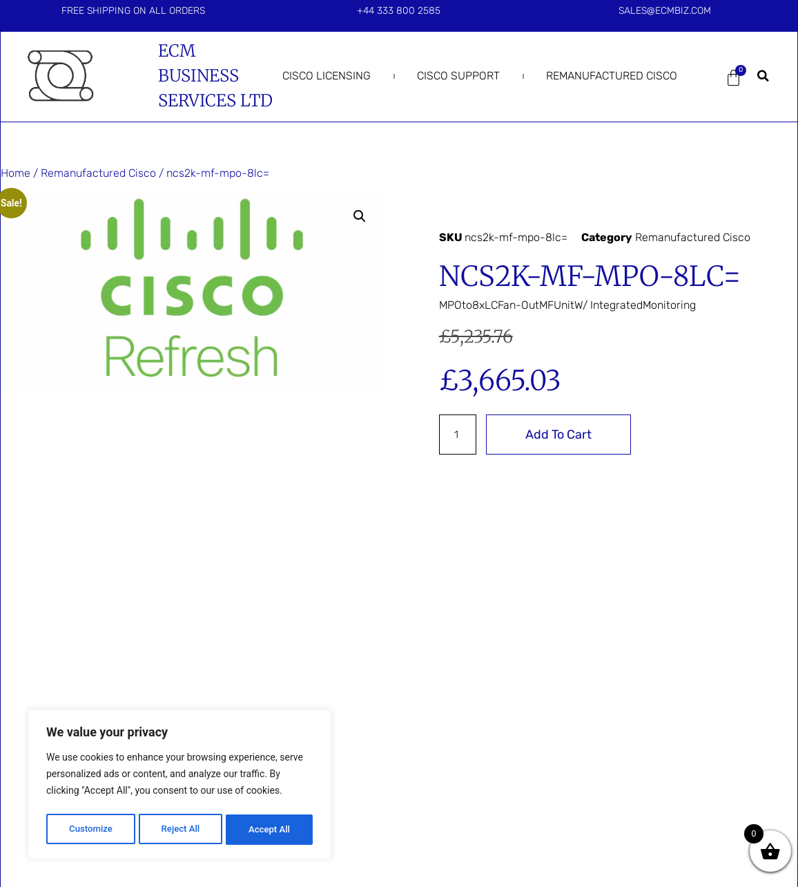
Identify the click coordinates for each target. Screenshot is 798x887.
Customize (90, 829)
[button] (762, 76)
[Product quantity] (459, 434)
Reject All (180, 829)
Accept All (270, 829)
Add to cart (561, 434)
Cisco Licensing (326, 75)
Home (15, 173)
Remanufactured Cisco (611, 75)
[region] (179, 786)
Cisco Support (458, 75)
